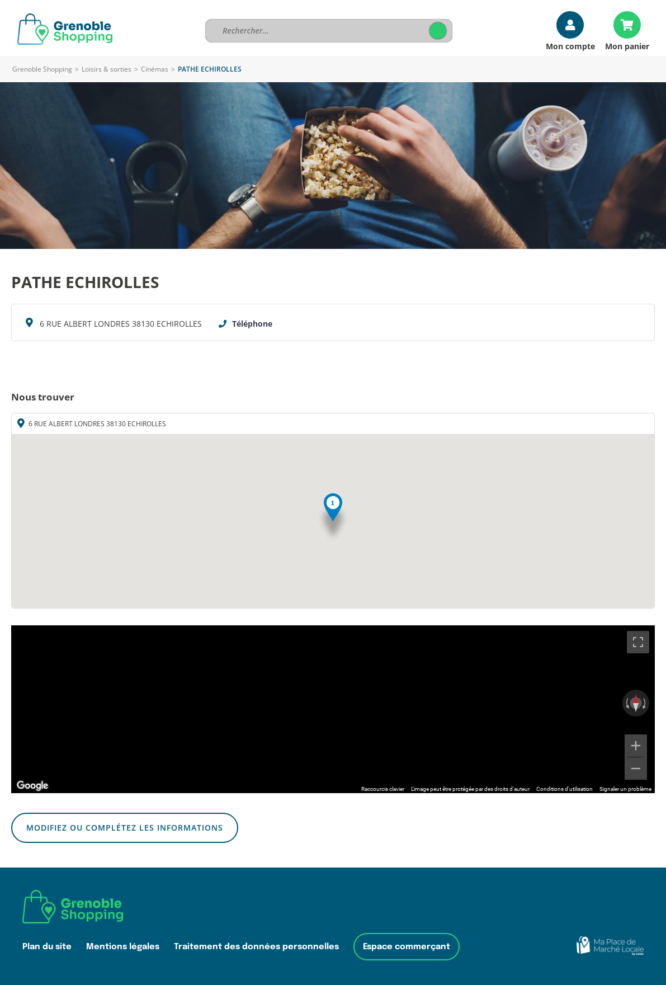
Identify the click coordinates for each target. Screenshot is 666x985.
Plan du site (47, 946)
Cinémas (154, 69)
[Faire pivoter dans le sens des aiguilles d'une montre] (645, 703)
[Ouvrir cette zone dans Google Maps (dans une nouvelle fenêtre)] (32, 786)
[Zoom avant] (636, 745)
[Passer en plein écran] (638, 642)
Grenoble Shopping (42, 69)
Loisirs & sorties (106, 69)
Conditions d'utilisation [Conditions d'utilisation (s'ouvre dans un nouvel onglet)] (564, 789)
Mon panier (627, 45)
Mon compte (570, 45)
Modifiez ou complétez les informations (124, 827)
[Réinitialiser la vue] (635, 703)
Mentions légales (122, 946)
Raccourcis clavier (382, 789)
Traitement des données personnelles (256, 946)
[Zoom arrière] (636, 768)
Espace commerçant (406, 946)
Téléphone (252, 323)
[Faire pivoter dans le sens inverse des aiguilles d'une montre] (626, 703)
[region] (333, 709)
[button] (333, 517)
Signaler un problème (625, 789)
